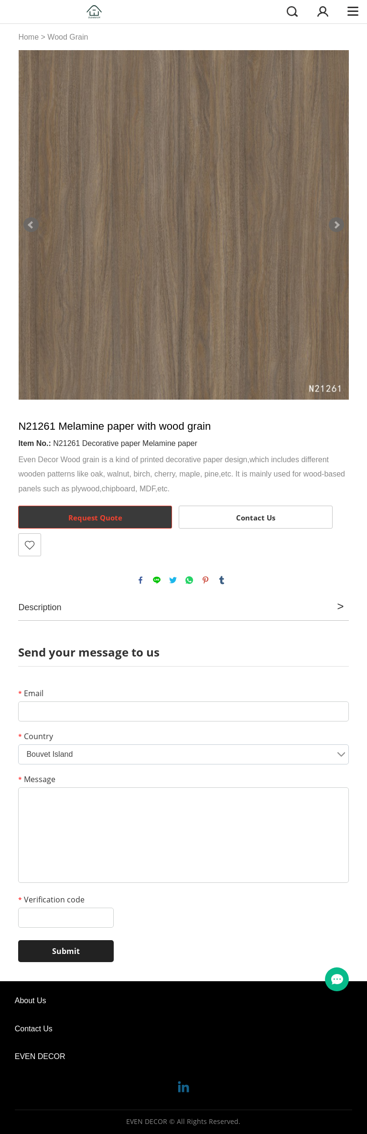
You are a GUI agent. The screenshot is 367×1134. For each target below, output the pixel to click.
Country (35, 736)
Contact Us (255, 517)
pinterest (205, 580)
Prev (31, 225)
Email (30, 693)
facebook (140, 580)
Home (28, 37)
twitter (173, 580)
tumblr (222, 580)
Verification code (51, 899)
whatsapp (189, 580)
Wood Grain (67, 37)
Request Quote (95, 517)
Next (336, 225)
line (157, 580)
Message (36, 779)
